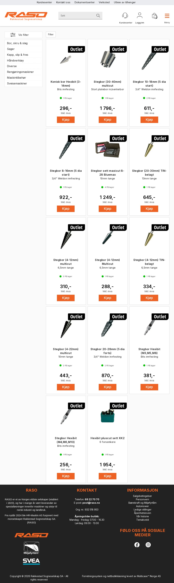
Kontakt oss (63, 2)
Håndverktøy (15, 60)
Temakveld (142, 519)
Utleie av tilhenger (125, 2)
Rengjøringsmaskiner (20, 72)
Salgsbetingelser (142, 495)
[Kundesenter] (125, 15)
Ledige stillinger (142, 509)
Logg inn (139, 16)
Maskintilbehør (16, 77)
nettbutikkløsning (116, 576)
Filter (51, 34)
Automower (142, 506)
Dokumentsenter (84, 2)
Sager (11, 49)
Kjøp (65, 120)
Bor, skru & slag (17, 43)
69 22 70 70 (92, 499)
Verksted (104, 2)
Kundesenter (44, 2)
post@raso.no (91, 502)
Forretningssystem (92, 576)
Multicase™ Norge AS (149, 576)
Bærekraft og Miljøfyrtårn (142, 502)
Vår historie (142, 516)
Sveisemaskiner (17, 83)
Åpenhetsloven (142, 512)
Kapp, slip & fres (17, 54)
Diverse (12, 66)
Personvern (142, 499)
